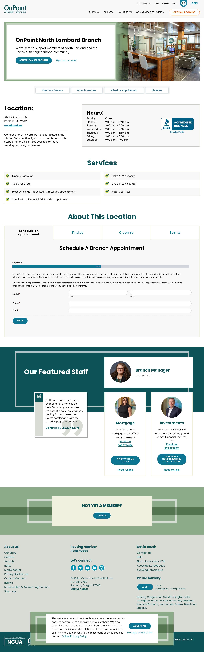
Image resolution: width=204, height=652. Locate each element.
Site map (10, 591)
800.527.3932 (79, 589)
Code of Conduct (15, 578)
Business (109, 12)
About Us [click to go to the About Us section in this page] (157, 90)
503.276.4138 (125, 445)
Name (16, 293)
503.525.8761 (171, 448)
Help (174, 3)
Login (145, 587)
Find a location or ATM (151, 561)
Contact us (144, 553)
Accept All (139, 626)
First (71, 296)
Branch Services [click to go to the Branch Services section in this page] (86, 90)
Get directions (13, 125)
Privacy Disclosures (16, 574)
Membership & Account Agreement (27, 587)
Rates (156, 3)
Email (15, 310)
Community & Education (150, 12)
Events (175, 232)
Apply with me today (125, 460)
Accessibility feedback (151, 566)
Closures (126, 232)
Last (132, 296)
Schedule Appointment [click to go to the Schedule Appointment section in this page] (123, 90)
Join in (102, 515)
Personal (94, 12)
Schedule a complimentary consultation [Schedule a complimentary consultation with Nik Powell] (171, 459)
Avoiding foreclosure (150, 570)
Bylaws (8, 583)
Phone (16, 303)
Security (9, 561)
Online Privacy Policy (74, 636)
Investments (125, 12)
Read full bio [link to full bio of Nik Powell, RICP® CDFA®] (172, 469)
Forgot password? (177, 589)
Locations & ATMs (143, 3)
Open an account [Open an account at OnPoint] (66, 60)
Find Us (77, 232)
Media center (12, 570)
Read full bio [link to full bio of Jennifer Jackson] (125, 469)
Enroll (158, 586)
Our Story (10, 553)
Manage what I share (139, 632)
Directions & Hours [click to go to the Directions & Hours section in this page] (52, 90)
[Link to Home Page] (15, 9)
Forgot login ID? (162, 589)
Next (20, 321)
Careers (165, 3)
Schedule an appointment (33, 60)
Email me (125, 441)
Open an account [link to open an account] (184, 12)
